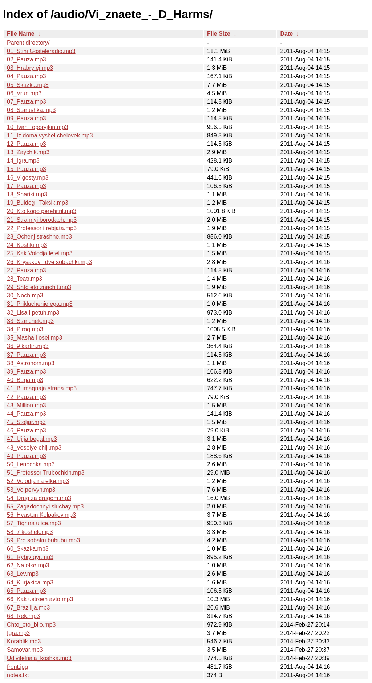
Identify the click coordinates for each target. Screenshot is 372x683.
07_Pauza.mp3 (26, 102)
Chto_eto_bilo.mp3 (31, 625)
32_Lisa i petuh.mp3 (33, 312)
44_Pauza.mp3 (26, 414)
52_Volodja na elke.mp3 (38, 481)
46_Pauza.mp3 (26, 430)
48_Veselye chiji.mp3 (34, 447)
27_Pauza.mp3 (26, 270)
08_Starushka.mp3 (31, 110)
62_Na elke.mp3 (28, 565)
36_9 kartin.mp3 (28, 346)
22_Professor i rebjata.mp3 (42, 228)
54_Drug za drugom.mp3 (39, 498)
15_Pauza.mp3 (26, 169)
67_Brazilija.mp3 (28, 607)
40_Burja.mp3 (25, 380)
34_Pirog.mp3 (25, 329)
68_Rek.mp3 (23, 616)
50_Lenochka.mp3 (31, 464)
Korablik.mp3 (24, 641)
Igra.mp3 (18, 633)
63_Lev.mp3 (23, 574)
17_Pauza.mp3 (26, 186)
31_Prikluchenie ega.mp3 (40, 304)
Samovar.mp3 (25, 650)
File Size (218, 34)
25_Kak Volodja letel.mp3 (40, 253)
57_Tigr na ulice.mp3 (34, 523)
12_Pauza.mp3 (26, 144)
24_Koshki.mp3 (27, 245)
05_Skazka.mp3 (28, 85)
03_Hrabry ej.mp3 (30, 68)
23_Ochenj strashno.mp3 (39, 236)
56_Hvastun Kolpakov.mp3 (41, 515)
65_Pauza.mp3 (26, 591)
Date (286, 34)
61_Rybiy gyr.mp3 (30, 557)
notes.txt (18, 675)
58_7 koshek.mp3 (30, 532)
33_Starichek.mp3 (30, 321)
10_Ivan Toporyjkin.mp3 (37, 127)
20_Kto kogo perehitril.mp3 (41, 211)
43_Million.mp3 (26, 405)
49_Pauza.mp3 (26, 456)
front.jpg (17, 667)
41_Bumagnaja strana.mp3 (42, 388)
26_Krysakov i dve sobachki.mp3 (49, 262)
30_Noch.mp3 (25, 295)
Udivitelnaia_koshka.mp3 (39, 658)
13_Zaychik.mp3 (28, 152)
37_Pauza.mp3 (26, 355)
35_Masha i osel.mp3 (34, 338)
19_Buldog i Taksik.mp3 (37, 203)
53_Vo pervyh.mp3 (31, 490)
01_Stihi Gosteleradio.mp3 (41, 51)
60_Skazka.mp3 (28, 549)
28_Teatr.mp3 (24, 279)
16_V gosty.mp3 (27, 178)
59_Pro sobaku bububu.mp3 (43, 540)
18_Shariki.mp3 (27, 194)
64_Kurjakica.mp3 (30, 582)
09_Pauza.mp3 (26, 118)
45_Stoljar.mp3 (26, 422)
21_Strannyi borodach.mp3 (42, 220)
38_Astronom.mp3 (30, 363)
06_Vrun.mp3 (24, 93)
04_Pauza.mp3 (26, 76)
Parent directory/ (28, 43)
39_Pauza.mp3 (26, 371)
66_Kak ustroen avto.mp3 (40, 599)
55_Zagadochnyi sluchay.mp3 (45, 506)
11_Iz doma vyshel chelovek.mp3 (50, 135)
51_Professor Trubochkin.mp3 (45, 473)
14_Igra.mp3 (23, 160)
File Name (21, 34)
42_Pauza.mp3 (26, 397)
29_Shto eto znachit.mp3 (39, 287)
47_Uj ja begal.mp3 (32, 439)
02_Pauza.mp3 (26, 59)
